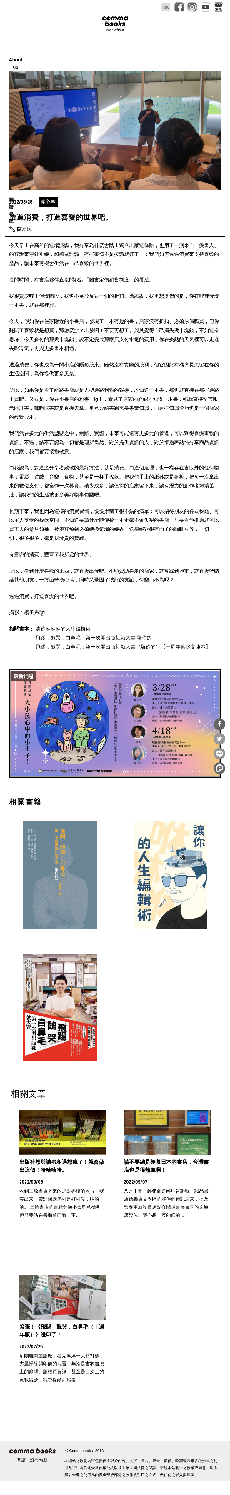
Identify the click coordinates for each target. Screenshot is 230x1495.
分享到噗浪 (219, 768)
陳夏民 (24, 243)
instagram (192, 7)
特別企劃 (125, 52)
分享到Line (219, 753)
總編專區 (154, 52)
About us (54, 52)
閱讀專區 (182, 52)
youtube (205, 7)
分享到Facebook (219, 724)
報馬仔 (81, 52)
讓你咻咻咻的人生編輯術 (63, 643)
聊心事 (48, 215)
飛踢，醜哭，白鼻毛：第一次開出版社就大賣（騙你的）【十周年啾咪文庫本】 (123, 661)
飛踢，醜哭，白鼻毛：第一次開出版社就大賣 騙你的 (94, 651)
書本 (102, 52)
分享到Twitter (219, 739)
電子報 (218, 7)
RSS (166, 7)
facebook (179, 7)
